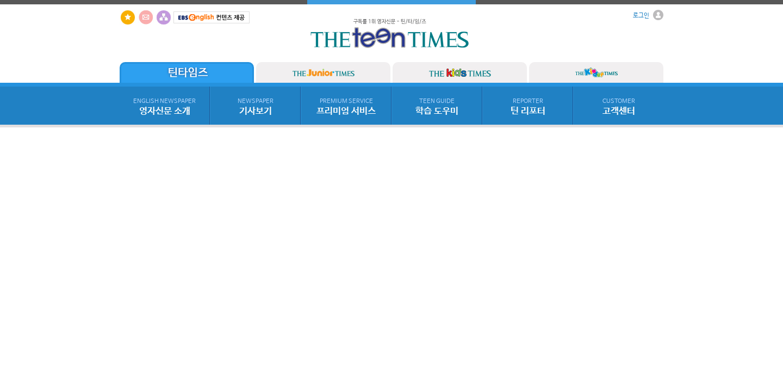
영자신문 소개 (164, 107)
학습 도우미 (436, 107)
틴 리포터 (528, 107)
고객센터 (618, 107)
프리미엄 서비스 (346, 107)
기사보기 (256, 107)
